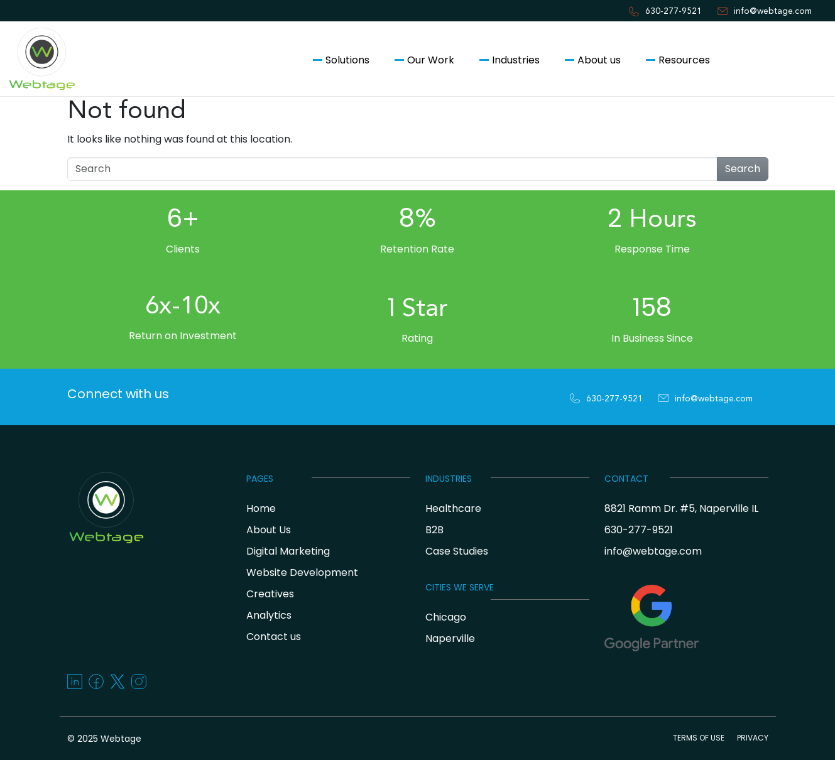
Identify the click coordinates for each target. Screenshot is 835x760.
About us (599, 60)
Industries (516, 60)
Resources (684, 60)
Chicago (445, 617)
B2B (434, 530)
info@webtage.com (773, 11)
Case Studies (456, 551)
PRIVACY (752, 737)
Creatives (270, 594)
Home (261, 508)
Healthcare (453, 508)
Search (742, 168)
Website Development (302, 572)
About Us (268, 530)
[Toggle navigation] (15, 118)
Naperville (450, 638)
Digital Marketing (288, 551)
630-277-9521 (673, 11)
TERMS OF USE (698, 737)
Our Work (430, 60)
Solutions (347, 60)
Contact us (775, 60)
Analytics (269, 615)
